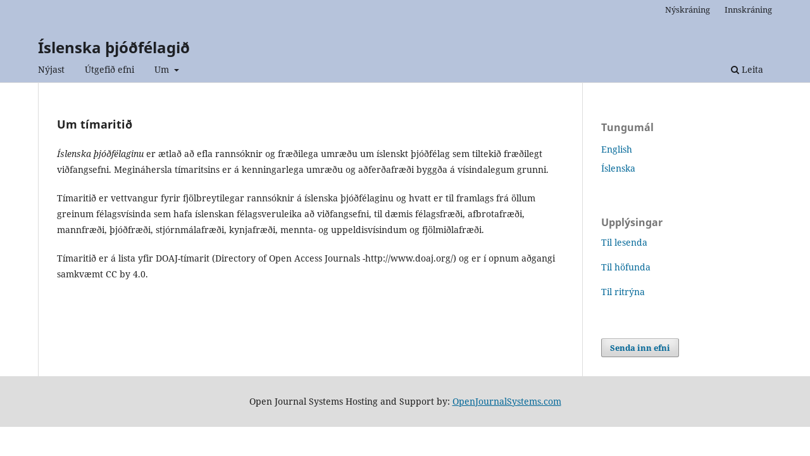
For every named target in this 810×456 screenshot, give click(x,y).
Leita (747, 69)
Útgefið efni (109, 69)
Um (162, 69)
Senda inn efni (640, 347)
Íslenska (618, 168)
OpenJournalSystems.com (506, 401)
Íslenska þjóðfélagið (114, 47)
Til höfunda (626, 267)
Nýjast (51, 69)
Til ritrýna (623, 292)
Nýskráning (687, 9)
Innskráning (748, 9)
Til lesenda (624, 242)
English (616, 149)
